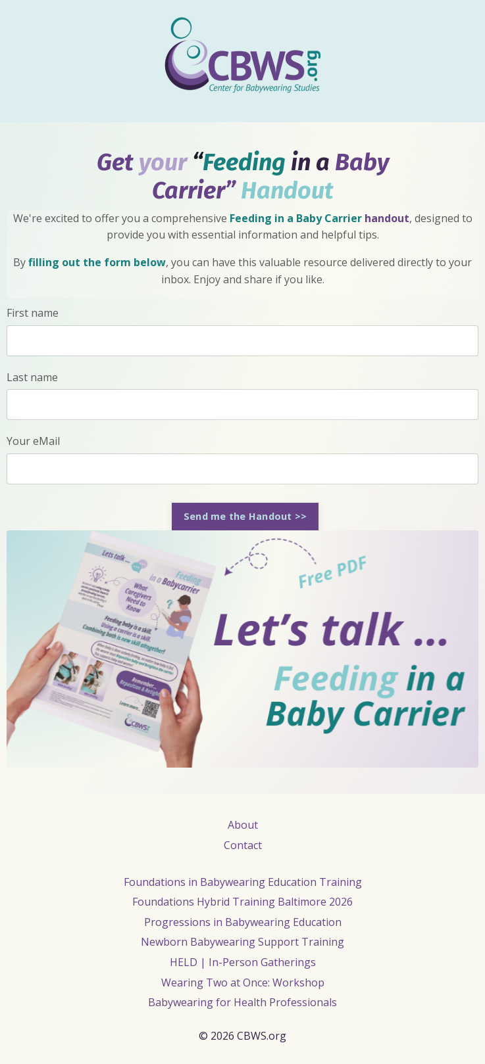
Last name (32, 377)
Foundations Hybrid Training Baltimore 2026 (242, 901)
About (243, 825)
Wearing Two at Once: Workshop (242, 982)
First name (33, 313)
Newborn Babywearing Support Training (242, 942)
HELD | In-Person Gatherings (243, 962)
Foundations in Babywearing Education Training (243, 882)
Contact (243, 845)
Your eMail (33, 441)
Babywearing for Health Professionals (242, 1002)
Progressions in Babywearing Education (243, 922)
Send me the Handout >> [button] (245, 516)
